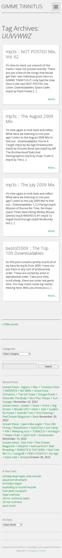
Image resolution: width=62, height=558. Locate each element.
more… (52, 99)
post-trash (9, 506)
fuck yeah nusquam (14, 491)
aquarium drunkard (14, 480)
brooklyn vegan (12, 483)
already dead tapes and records (21, 476)
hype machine (11, 494)
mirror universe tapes (16, 498)
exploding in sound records (19, 487)
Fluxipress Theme (37, 550)
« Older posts (10, 324)
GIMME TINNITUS (21, 6)
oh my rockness (12, 502)
